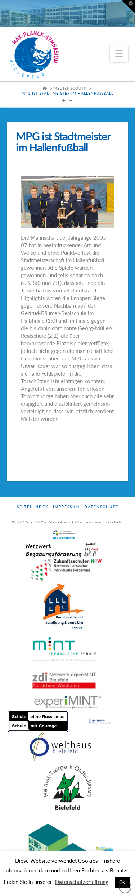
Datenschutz (101, 506)
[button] (119, 53)
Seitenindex (32, 506)
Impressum (66, 506)
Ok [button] (122, 882)
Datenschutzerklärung (81, 882)
